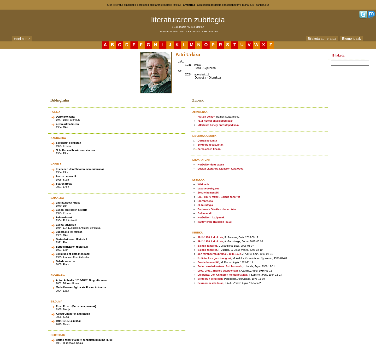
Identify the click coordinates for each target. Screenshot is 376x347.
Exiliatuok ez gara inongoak (214, 258)
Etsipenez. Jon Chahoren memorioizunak (222, 274)
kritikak (177, 4)
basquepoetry (231, 4)
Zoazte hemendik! (208, 192)
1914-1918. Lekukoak (210, 237)
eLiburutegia (205, 205)
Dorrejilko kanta (207, 140)
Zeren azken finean (209, 149)
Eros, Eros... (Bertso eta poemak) (218, 270)
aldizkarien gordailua (209, 4)
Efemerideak (351, 38)
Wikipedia (204, 184)
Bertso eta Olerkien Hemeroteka (217, 209)
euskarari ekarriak (160, 4)
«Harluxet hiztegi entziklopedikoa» (218, 125)
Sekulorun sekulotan (210, 278)
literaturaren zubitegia (188, 19)
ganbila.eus (262, 4)
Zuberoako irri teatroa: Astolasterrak (220, 266)
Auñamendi (205, 213)
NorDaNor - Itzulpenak (211, 217)
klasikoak (142, 4)
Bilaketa (338, 55)
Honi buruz (22, 39)
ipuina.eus (248, 4)
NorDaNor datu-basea (211, 164)
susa (109, 4)
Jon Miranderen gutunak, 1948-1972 (219, 253)
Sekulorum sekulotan (210, 144)
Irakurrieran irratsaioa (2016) (215, 221)
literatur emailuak (124, 4)
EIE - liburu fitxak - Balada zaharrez (219, 196)
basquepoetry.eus (208, 188)
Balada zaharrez (207, 245)
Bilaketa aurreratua (322, 38)
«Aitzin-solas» (206, 116)
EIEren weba (205, 200)
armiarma (189, 4)
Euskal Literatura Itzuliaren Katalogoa (220, 168)
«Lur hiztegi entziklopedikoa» (215, 120)
